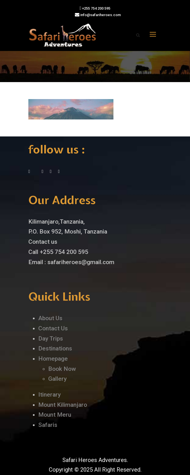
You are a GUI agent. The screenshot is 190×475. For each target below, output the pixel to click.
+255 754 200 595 (95, 8)
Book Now (62, 368)
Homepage (53, 358)
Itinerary (49, 394)
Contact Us (53, 328)
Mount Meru (54, 414)
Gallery (57, 378)
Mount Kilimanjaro (62, 404)
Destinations (55, 348)
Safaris (47, 424)
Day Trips (50, 338)
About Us (50, 318)
